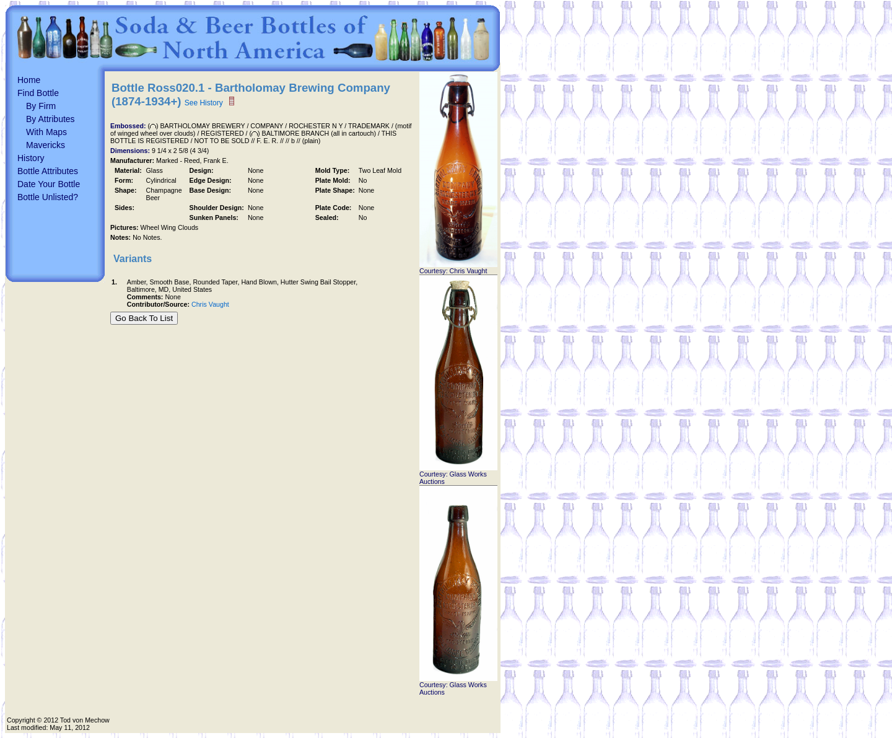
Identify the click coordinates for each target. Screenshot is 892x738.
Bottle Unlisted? (47, 197)
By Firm (41, 106)
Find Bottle (38, 93)
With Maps (46, 132)
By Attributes (50, 119)
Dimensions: (131, 150)
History (31, 158)
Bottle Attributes (47, 171)
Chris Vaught (210, 304)
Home (28, 80)
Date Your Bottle (48, 184)
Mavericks (45, 145)
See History (204, 103)
